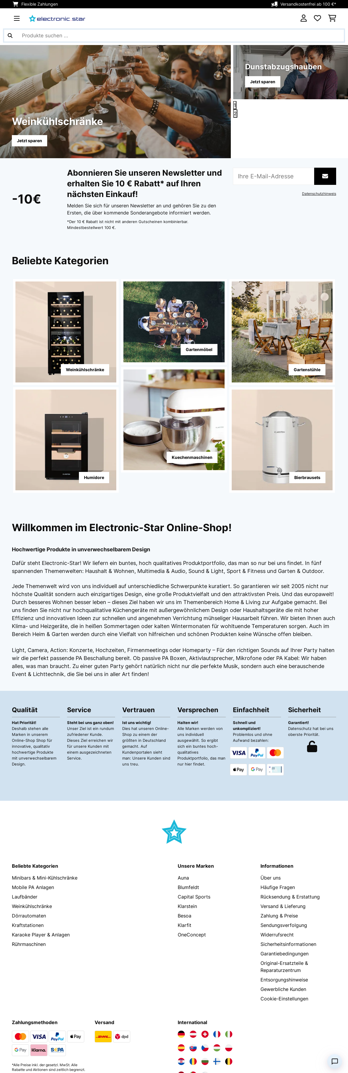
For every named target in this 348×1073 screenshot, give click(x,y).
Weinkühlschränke (85, 369)
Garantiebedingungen (284, 901)
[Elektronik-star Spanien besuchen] (181, 995)
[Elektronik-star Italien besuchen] (228, 981)
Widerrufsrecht (277, 882)
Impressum (81, 1063)
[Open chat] (334, 1061)
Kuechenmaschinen (192, 457)
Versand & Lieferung (283, 854)
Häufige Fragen (277, 835)
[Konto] (304, 18)
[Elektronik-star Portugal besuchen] (193, 1022)
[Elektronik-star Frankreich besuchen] (216, 981)
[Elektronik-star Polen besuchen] (228, 995)
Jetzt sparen (29, 140)
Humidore (94, 477)
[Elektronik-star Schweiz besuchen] (205, 981)
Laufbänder (24, 844)
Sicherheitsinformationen (288, 892)
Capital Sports (194, 844)
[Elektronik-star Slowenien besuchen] (205, 1022)
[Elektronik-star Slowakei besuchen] (193, 995)
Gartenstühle (307, 369)
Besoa (184, 863)
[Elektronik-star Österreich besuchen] (193, 981)
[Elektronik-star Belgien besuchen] (228, 1009)
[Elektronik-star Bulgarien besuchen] (205, 1009)
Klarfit (184, 873)
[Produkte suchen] (174, 35)
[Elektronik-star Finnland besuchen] (216, 1009)
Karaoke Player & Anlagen (41, 882)
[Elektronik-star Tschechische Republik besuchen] (205, 995)
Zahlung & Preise (279, 863)
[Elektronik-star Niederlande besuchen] (181, 1022)
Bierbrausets (307, 477)
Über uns (270, 825)
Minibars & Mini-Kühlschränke (44, 825)
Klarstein (187, 854)
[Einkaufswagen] (332, 18)
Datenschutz (26, 1063)
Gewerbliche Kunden (283, 937)
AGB (54, 1063)
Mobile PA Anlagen (33, 835)
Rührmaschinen (29, 892)
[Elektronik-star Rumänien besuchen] (193, 1009)
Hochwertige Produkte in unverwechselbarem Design (81, 549)
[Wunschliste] (317, 18)
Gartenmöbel (199, 349)
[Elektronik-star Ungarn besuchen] (216, 995)
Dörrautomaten (29, 863)
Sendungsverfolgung (283, 873)
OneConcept (192, 882)
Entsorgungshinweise (284, 927)
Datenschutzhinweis (319, 194)
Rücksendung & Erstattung (290, 844)
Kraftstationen (28, 873)
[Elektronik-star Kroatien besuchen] (181, 1009)
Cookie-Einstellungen (284, 946)
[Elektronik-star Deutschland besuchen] (181, 981)
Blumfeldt (188, 835)
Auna (183, 825)
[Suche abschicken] (10, 35)
